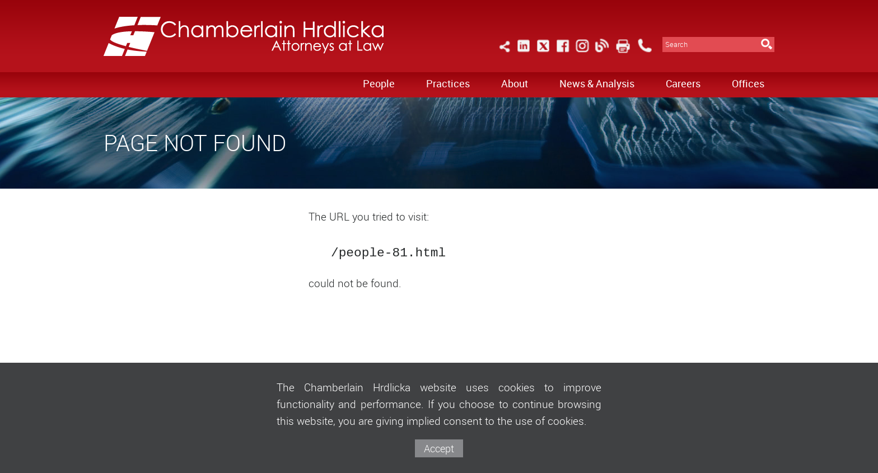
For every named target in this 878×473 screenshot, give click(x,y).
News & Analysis (596, 83)
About (514, 83)
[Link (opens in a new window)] (523, 52)
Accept (439, 448)
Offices (748, 83)
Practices (448, 83)
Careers (683, 83)
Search (676, 44)
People (379, 83)
